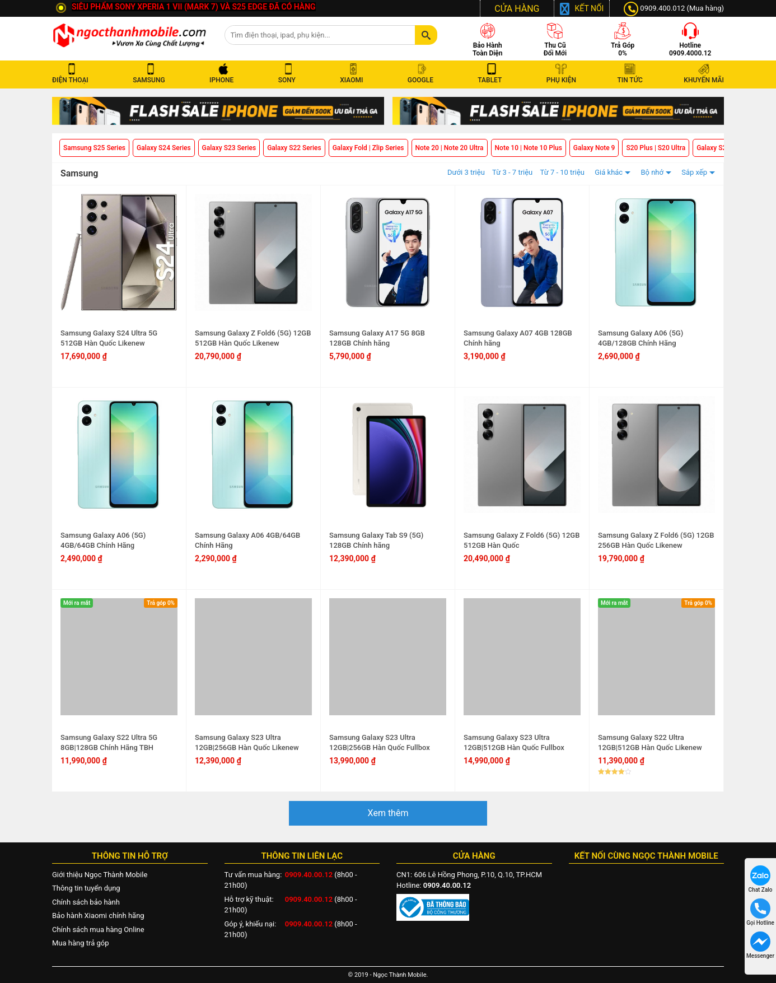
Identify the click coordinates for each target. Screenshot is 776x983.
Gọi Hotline (760, 912)
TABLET (491, 80)
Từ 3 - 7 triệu (512, 172)
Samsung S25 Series (94, 148)
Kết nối (589, 8)
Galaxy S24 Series (164, 148)
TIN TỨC (630, 80)
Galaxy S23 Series (229, 148)
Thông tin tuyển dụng (86, 888)
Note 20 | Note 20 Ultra (449, 148)
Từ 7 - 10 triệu (562, 172)
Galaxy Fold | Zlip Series (368, 148)
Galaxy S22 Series (294, 148)
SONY (288, 80)
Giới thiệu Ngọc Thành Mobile (99, 874)
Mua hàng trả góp (80, 943)
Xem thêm (388, 813)
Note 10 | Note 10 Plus (528, 148)
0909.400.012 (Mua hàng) (674, 9)
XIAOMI (353, 80)
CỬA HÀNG (516, 8)
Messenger (760, 945)
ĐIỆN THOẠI (72, 80)
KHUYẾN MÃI (704, 80)
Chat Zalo (761, 879)
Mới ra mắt (76, 603)
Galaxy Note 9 (594, 148)
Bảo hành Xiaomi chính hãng (98, 915)
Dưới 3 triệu (466, 172)
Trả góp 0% (161, 603)
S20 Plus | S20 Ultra (655, 148)
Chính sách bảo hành (86, 902)
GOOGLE (422, 80)
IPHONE (223, 80)
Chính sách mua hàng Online (98, 929)
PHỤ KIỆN (561, 80)
